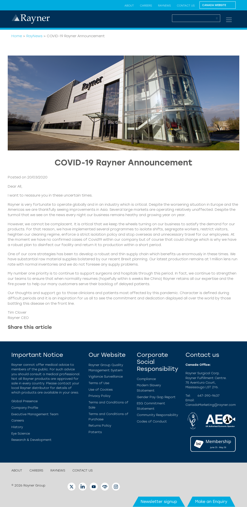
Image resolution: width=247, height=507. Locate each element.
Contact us (186, 5)
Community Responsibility (157, 415)
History (17, 427)
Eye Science (20, 433)
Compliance (146, 379)
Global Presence (24, 401)
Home (16, 36)
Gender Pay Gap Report (156, 397)
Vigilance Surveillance (106, 376)
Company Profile (24, 407)
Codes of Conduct (152, 421)
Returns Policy (100, 425)
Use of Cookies (101, 389)
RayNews (164, 5)
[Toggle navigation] (229, 20)
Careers (146, 5)
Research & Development (31, 440)
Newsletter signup (159, 501)
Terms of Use (99, 383)
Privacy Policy (99, 396)
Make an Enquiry (211, 501)
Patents (95, 432)
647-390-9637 (209, 395)
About (129, 5)
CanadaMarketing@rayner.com (210, 405)
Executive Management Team (34, 414)
